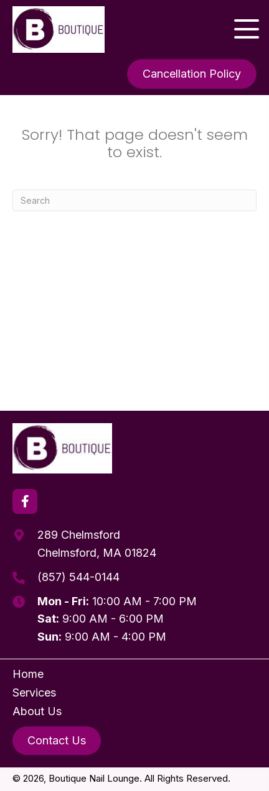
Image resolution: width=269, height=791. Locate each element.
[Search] (134, 200)
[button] (246, 29)
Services (34, 692)
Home (28, 673)
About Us (37, 711)
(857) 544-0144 (78, 576)
